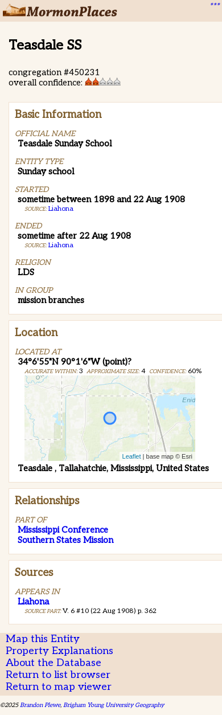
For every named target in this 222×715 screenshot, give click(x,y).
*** (214, 6)
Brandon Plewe (40, 705)
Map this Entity (43, 639)
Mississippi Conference (63, 530)
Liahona (60, 209)
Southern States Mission (65, 540)
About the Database (53, 663)
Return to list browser (58, 675)
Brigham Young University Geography (113, 705)
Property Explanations (59, 651)
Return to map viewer (59, 687)
